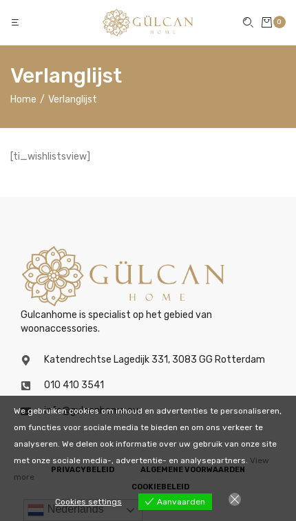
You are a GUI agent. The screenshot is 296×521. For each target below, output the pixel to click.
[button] (16, 22)
